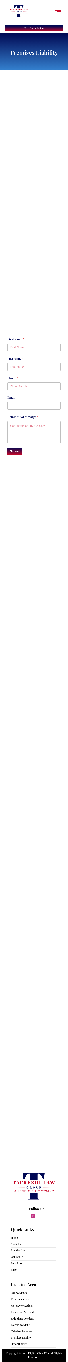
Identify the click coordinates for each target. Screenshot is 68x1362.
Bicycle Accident (20, 1325)
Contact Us (17, 1257)
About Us (16, 1244)
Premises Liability (21, 1338)
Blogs (14, 1270)
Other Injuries (19, 1344)
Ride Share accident (22, 1319)
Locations (16, 1263)
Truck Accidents (20, 1299)
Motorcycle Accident (22, 1306)
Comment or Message (22, 417)
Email (12, 397)
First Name (15, 339)
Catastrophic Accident (23, 1331)
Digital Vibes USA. (39, 1353)
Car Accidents (19, 1293)
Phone (12, 378)
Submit (15, 451)
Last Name (15, 358)
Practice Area (18, 1250)
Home (14, 1238)
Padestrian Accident (22, 1312)
